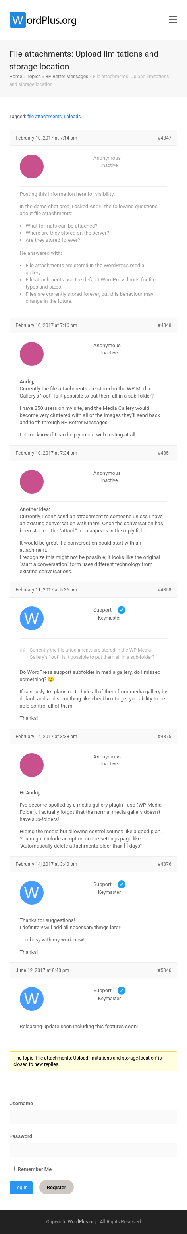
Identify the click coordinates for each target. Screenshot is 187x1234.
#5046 (164, 970)
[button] (173, 20)
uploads (72, 116)
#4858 (164, 590)
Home (16, 76)
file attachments (44, 116)
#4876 (164, 864)
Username (21, 1103)
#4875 (164, 736)
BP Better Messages (66, 76)
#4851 (164, 453)
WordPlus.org (82, 1221)
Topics (34, 76)
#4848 (164, 325)
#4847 (164, 138)
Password (21, 1136)
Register (56, 1187)
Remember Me (31, 1169)
